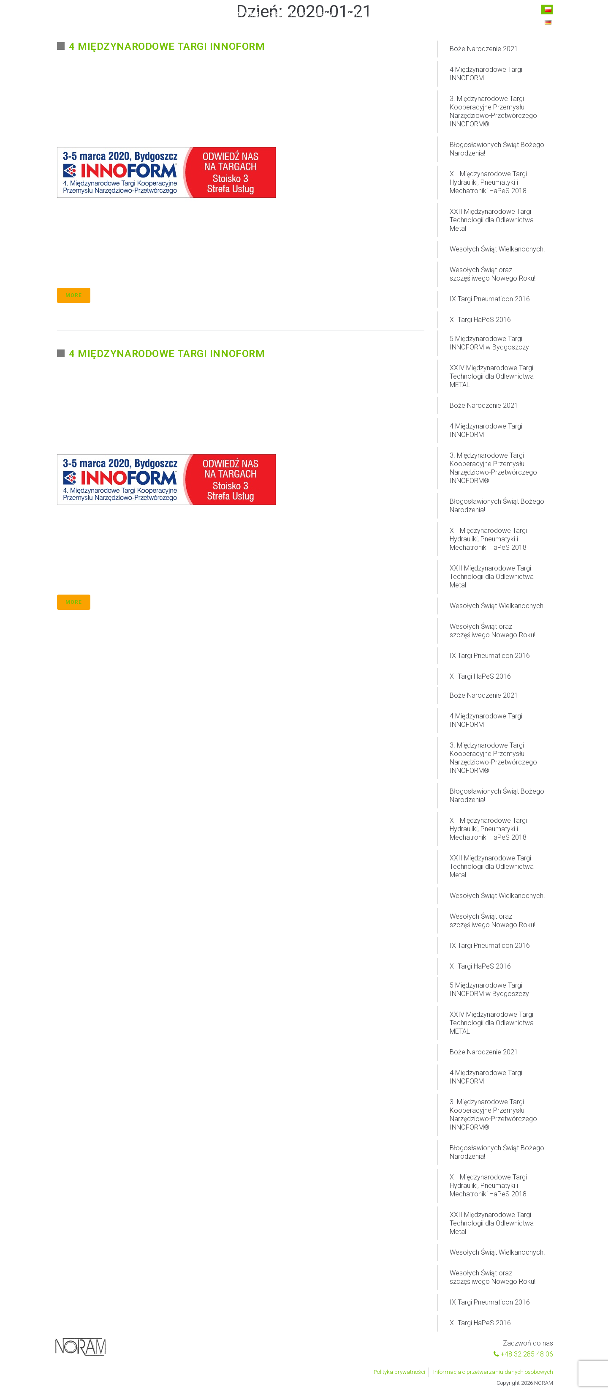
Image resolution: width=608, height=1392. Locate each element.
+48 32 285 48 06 (481, 21)
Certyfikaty (286, 14)
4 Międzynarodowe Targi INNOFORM (167, 354)
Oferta (323, 14)
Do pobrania (367, 34)
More (73, 295)
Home (219, 14)
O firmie (248, 14)
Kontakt (407, 14)
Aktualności (366, 14)
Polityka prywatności (399, 1372)
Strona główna (201, 34)
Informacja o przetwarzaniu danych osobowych (493, 1372)
